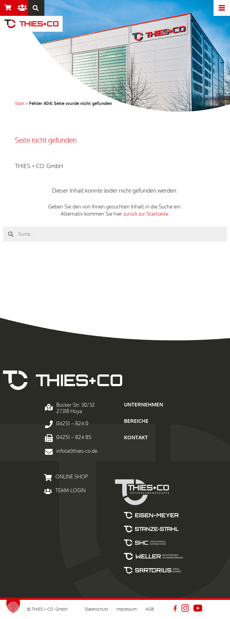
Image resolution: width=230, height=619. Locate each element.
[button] (13, 606)
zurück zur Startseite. (146, 214)
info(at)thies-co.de (76, 451)
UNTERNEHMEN (143, 404)
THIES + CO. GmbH (39, 166)
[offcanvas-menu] (222, 8)
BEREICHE (136, 421)
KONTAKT (136, 437)
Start (20, 103)
